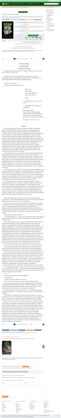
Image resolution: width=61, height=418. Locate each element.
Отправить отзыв (5, 396)
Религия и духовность (51, 23)
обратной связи (30, 416)
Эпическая (17, 412)
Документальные (50, 15)
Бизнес (49, 22)
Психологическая (18, 408)
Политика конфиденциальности (49, 411)
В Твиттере (13, 19)
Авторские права (23, 11)
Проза (48, 16)
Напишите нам (35, 42)
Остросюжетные (32, 406)
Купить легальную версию (33, 35)
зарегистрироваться (13, 372)
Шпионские (3, 411)
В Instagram (22, 19)
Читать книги (13, 3)
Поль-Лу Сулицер (25, 24)
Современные (32, 407)
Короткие (31, 404)
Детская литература (50, 19)
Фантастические (32, 405)
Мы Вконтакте (40, 19)
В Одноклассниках (31, 19)
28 (31, 324)
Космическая (18, 406)
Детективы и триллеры (21, 3)
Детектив (3, 404)
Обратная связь (46, 412)
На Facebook (5, 19)
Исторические (4, 406)
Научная (17, 407)
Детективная (18, 405)
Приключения (49, 18)
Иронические (4, 405)
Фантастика (37, 3)
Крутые (3, 408)
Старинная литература (51, 26)
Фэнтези (17, 411)
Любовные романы (30, 3)
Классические (4, 407)
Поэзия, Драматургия (51, 30)
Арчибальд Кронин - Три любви (6, 355)
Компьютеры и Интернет (51, 29)
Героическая (18, 404)
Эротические (32, 408)
